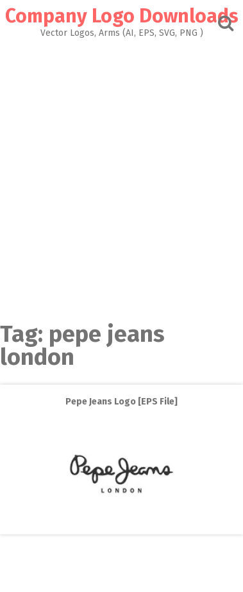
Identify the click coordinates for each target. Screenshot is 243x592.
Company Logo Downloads (122, 16)
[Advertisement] (121, 176)
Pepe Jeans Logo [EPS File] (121, 401)
